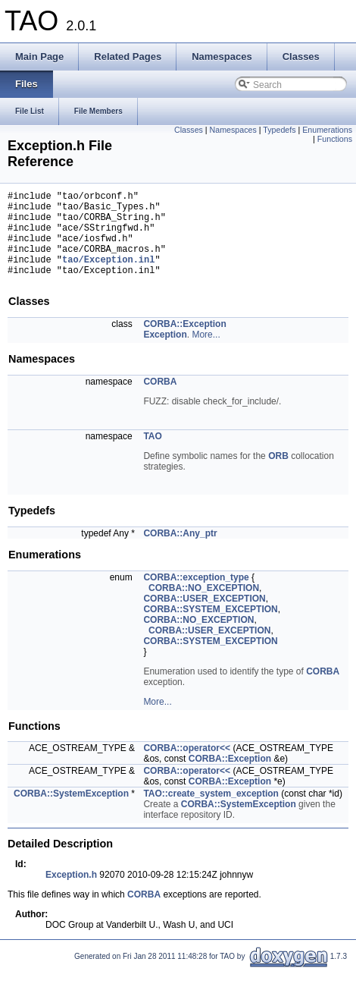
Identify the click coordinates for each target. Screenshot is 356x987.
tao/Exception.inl (108, 275)
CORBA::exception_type (195, 595)
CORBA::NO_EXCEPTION (203, 606)
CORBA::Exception (184, 342)
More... (206, 352)
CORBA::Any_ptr (180, 551)
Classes (188, 129)
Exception (164, 352)
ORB (278, 474)
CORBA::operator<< (186, 766)
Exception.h (71, 893)
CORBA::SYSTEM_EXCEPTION (210, 627)
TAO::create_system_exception (211, 811)
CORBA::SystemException (71, 811)
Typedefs (279, 129)
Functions (334, 138)
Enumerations (327, 129)
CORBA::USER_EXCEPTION (204, 616)
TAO (152, 454)
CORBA (159, 399)
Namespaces (233, 129)
